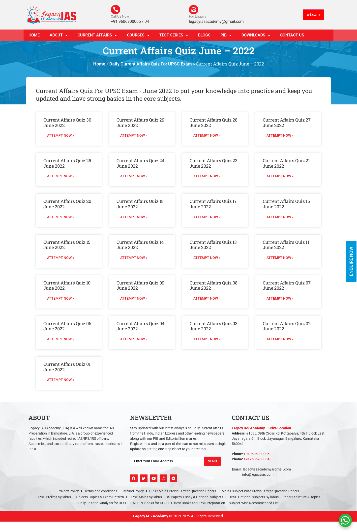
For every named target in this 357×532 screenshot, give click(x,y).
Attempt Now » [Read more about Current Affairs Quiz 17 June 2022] (206, 217)
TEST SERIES (173, 35)
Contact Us (292, 35)
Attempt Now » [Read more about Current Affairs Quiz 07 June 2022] (280, 299)
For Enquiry (198, 17)
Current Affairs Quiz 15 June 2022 (66, 245)
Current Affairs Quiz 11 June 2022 (286, 245)
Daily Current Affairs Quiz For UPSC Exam (150, 64)
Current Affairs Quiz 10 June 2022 (66, 286)
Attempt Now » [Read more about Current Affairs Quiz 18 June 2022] (133, 217)
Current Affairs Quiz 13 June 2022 (213, 245)
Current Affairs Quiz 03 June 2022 (214, 326)
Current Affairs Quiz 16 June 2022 (286, 204)
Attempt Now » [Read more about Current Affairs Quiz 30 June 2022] (60, 136)
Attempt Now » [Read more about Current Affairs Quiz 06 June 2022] (60, 340)
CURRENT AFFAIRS (97, 35)
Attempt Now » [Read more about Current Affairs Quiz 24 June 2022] (133, 177)
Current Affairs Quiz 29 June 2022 (140, 123)
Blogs (204, 35)
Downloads (255, 35)
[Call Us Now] (116, 10)
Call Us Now (120, 17)
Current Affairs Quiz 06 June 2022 (67, 326)
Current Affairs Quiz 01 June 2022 (66, 367)
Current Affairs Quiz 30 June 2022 (67, 123)
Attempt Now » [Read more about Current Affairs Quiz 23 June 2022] (206, 177)
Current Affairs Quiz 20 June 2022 (67, 204)
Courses (138, 35)
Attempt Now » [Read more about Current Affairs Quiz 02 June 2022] (280, 340)
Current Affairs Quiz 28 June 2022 (214, 123)
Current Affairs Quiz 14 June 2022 (140, 245)
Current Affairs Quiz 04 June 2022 (140, 326)
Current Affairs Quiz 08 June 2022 (214, 286)
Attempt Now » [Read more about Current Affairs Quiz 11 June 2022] (280, 258)
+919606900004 (256, 460)
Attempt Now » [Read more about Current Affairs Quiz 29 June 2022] (133, 136)
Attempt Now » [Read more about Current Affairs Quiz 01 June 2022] (60, 380)
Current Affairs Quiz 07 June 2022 (287, 286)
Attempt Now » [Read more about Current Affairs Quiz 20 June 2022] (60, 217)
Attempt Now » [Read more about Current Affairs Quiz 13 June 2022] (206, 258)
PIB (226, 35)
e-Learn (313, 14)
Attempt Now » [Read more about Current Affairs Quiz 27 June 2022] (280, 136)
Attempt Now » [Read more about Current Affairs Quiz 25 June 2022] (60, 177)
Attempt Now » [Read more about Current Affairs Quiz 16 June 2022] (280, 217)
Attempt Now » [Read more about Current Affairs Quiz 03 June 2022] (206, 340)
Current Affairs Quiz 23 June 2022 (214, 163)
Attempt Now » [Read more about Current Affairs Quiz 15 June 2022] (60, 258)
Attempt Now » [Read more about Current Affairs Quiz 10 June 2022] (60, 299)
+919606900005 (256, 454)
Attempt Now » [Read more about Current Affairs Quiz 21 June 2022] (280, 177)
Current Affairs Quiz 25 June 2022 (67, 163)
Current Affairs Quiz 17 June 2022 (213, 204)
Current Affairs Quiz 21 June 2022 (286, 163)
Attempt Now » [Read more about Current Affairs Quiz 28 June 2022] (206, 136)
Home (34, 35)
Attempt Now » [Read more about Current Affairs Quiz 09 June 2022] (133, 299)
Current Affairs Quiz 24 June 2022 (140, 163)
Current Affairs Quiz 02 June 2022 (287, 326)
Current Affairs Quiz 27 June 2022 (287, 123)
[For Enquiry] (194, 10)
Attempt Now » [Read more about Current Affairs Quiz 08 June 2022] (206, 299)
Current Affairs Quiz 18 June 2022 (140, 204)
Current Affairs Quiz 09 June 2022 (140, 286)
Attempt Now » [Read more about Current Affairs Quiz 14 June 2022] (133, 258)
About (59, 35)
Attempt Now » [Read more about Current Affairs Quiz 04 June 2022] (133, 340)
